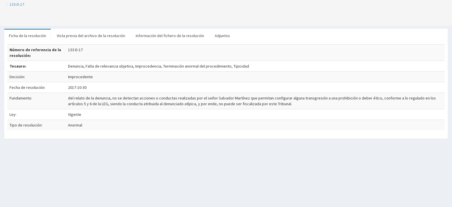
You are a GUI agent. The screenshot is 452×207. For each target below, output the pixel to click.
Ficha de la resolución (27, 35)
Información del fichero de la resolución (170, 35)
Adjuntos (222, 35)
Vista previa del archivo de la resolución (91, 35)
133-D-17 (17, 4)
